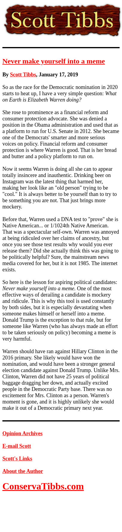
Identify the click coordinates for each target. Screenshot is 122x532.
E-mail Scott (16, 446)
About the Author (22, 471)
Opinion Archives (22, 433)
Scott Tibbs (23, 75)
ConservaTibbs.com (43, 486)
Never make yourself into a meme (53, 61)
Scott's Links (17, 459)
